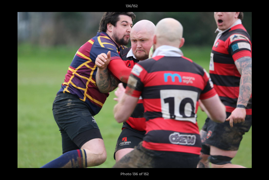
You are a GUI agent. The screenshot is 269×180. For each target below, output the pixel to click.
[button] (248, 7)
